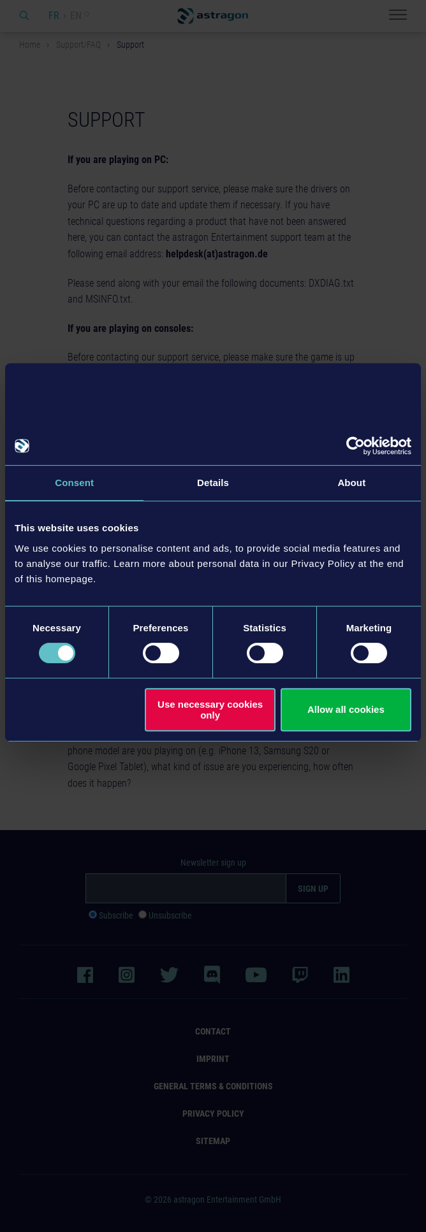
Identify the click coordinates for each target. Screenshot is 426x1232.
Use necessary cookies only (210, 709)
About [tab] (351, 482)
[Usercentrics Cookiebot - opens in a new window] (355, 445)
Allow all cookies (346, 709)
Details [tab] (213, 482)
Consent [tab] (74, 482)
